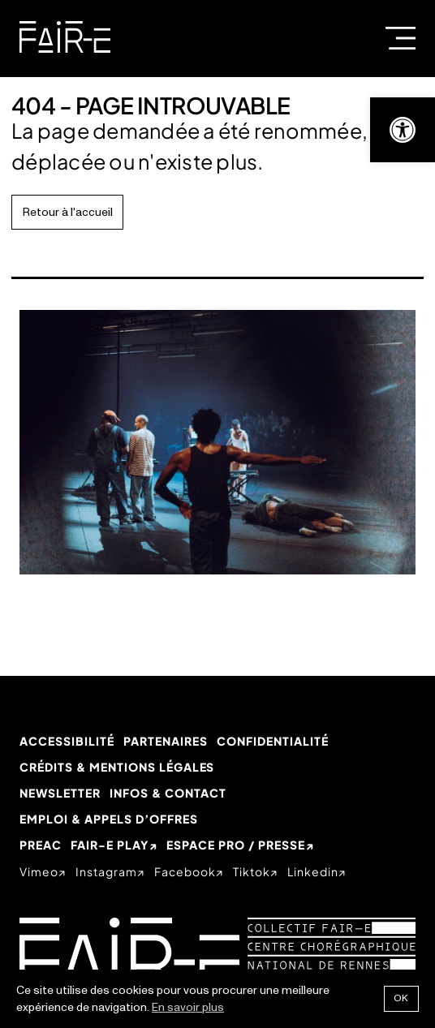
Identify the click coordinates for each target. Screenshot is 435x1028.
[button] (402, 129)
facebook (185, 871)
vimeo (38, 871)
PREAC (40, 844)
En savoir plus (188, 1007)
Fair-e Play (110, 844)
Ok (401, 998)
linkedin (312, 871)
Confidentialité (273, 740)
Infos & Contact (168, 792)
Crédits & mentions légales (116, 766)
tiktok (251, 871)
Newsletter (60, 792)
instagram (106, 871)
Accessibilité (66, 740)
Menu (400, 38)
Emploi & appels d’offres (108, 818)
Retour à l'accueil (68, 212)
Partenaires (165, 740)
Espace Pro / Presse (235, 844)
